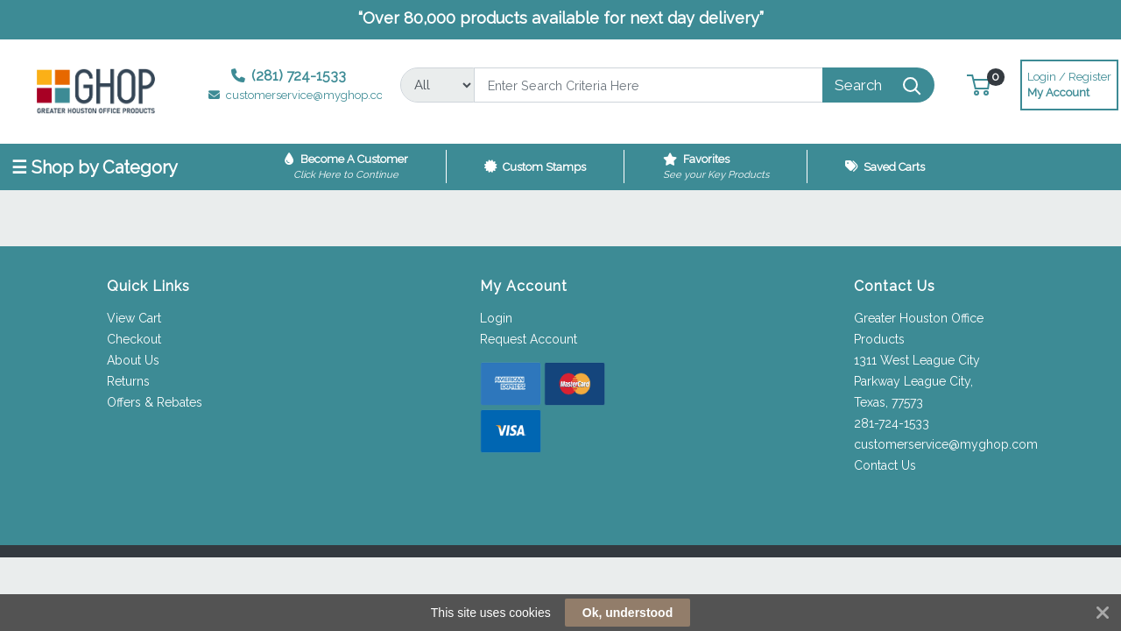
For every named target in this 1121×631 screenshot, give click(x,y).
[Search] (648, 85)
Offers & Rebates (154, 402)
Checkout (134, 339)
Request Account (528, 339)
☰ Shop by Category (94, 167)
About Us (133, 360)
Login (496, 318)
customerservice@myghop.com (946, 444)
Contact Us (885, 465)
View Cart (134, 318)
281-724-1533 (891, 423)
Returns (128, 381)
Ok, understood (627, 613)
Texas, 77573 (888, 402)
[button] (979, 84)
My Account (1069, 83)
